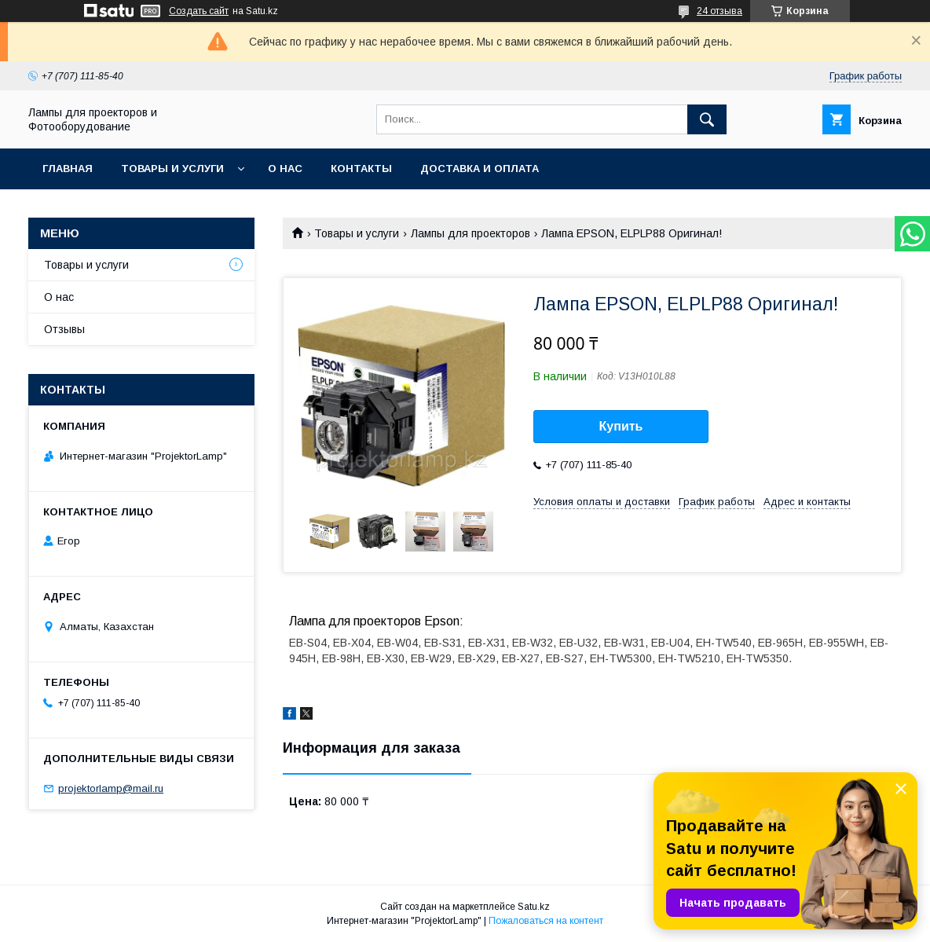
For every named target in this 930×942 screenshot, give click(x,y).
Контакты (361, 168)
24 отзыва (719, 10)
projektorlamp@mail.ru (110, 788)
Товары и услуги (172, 168)
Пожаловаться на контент (546, 920)
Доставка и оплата (479, 168)
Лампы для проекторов (470, 233)
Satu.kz (534, 906)
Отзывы (64, 329)
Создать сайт (199, 10)
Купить (621, 426)
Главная (67, 168)
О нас (285, 168)
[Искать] (707, 119)
